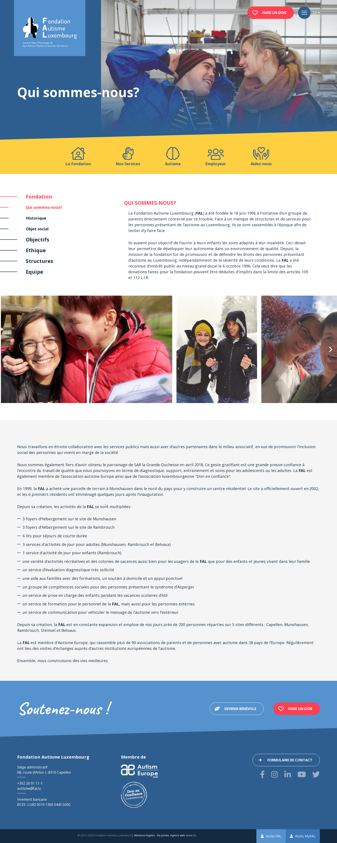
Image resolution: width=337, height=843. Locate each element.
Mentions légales (144, 835)
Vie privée (163, 835)
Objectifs (37, 239)
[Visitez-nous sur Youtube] (301, 774)
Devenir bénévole (240, 708)
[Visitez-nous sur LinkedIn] (287, 774)
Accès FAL (273, 836)
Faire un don (274, 12)
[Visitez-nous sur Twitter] (316, 774)
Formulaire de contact (289, 760)
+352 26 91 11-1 (30, 783)
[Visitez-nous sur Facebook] (262, 774)
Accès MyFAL (305, 836)
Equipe (34, 271)
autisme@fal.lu (29, 788)
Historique (36, 218)
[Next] (330, 349)
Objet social (37, 228)
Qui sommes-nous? (44, 207)
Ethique (36, 250)
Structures (39, 260)
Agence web (177, 835)
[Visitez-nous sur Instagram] (274, 774)
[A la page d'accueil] (50, 32)
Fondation (39, 196)
